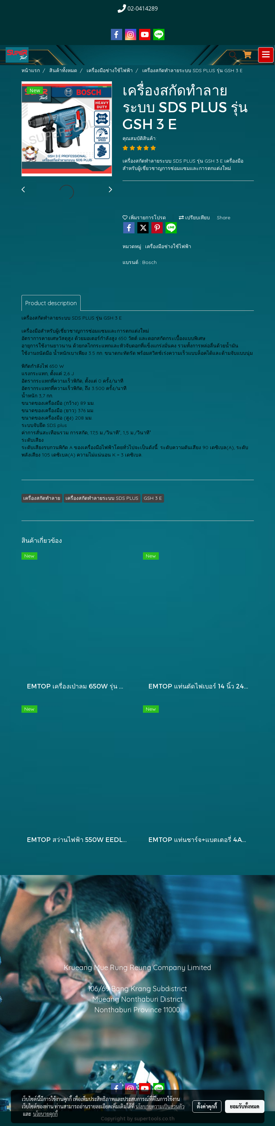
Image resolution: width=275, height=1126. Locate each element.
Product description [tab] (51, 303)
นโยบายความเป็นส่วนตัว (160, 1106)
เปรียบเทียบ (194, 217)
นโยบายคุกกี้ (45, 1114)
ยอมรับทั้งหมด (245, 1106)
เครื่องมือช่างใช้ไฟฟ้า (168, 246)
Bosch (149, 262)
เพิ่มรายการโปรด (144, 217)
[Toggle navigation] (266, 55)
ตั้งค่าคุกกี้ (207, 1106)
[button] (231, 55)
